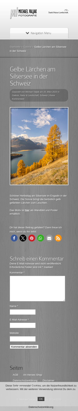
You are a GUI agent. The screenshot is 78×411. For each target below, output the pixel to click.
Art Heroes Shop (32, 379)
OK (41, 398)
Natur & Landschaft (29, 95)
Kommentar (17, 272)
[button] (14, 238)
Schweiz (44, 95)
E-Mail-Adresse (19, 324)
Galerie (27, 46)
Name (14, 310)
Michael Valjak (32, 92)
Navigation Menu (38, 33)
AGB (15, 379)
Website (14, 337)
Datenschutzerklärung (41, 407)
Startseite (15, 46)
